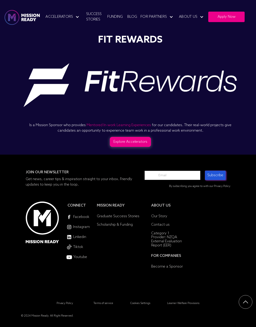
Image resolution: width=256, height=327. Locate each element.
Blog (132, 17)
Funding (115, 17)
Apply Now (227, 17)
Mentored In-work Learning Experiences (119, 125)
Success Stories (94, 17)
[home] (22, 17)
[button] (64, 17)
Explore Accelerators (130, 142)
